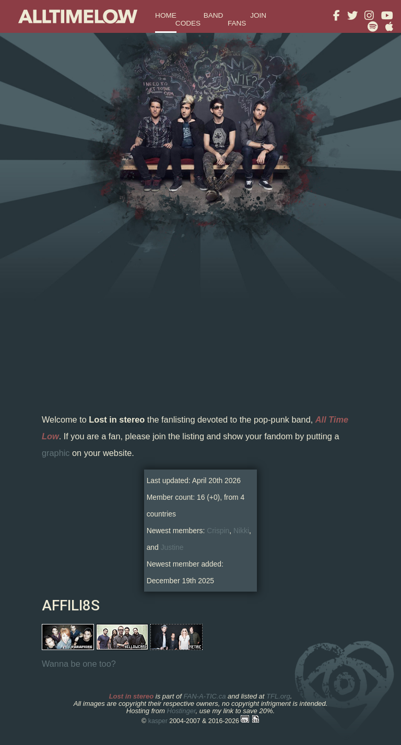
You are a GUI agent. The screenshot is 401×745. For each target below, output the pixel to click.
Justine (172, 547)
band (213, 15)
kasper (158, 721)
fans (237, 23)
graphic (56, 453)
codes (187, 23)
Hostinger (181, 711)
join (258, 15)
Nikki (241, 530)
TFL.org (278, 696)
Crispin (218, 530)
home (165, 15)
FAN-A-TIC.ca (204, 696)
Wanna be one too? (79, 663)
